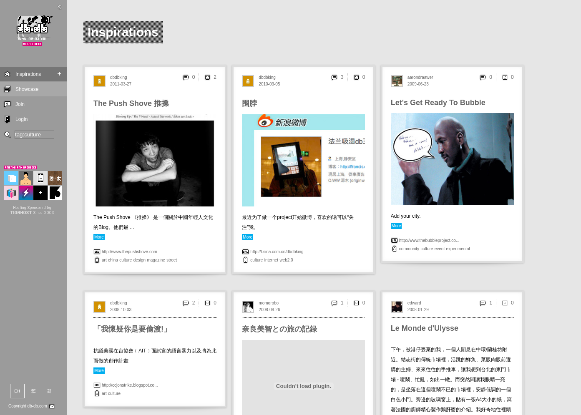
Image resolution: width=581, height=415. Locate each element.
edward (414, 303)
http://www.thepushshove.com (129, 251)
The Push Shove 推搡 (131, 103)
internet (271, 260)
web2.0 (286, 260)
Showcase (26, 89)
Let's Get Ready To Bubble (438, 102)
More (99, 237)
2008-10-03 (120, 309)
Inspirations (28, 74)
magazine (156, 260)
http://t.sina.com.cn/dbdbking (276, 251)
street (171, 260)
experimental (458, 248)
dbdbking (118, 77)
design (139, 260)
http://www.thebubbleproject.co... (429, 240)
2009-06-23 (418, 84)
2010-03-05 (269, 84)
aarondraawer (420, 77)
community (409, 248)
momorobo (269, 303)
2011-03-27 (120, 84)
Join (20, 104)
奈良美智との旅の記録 (279, 329)
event (440, 248)
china (113, 260)
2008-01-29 (418, 309)
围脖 (249, 103)
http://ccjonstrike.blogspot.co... (130, 385)
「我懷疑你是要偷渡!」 (132, 329)
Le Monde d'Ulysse (424, 328)
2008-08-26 (269, 309)
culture (125, 260)
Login (21, 119)
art (104, 260)
